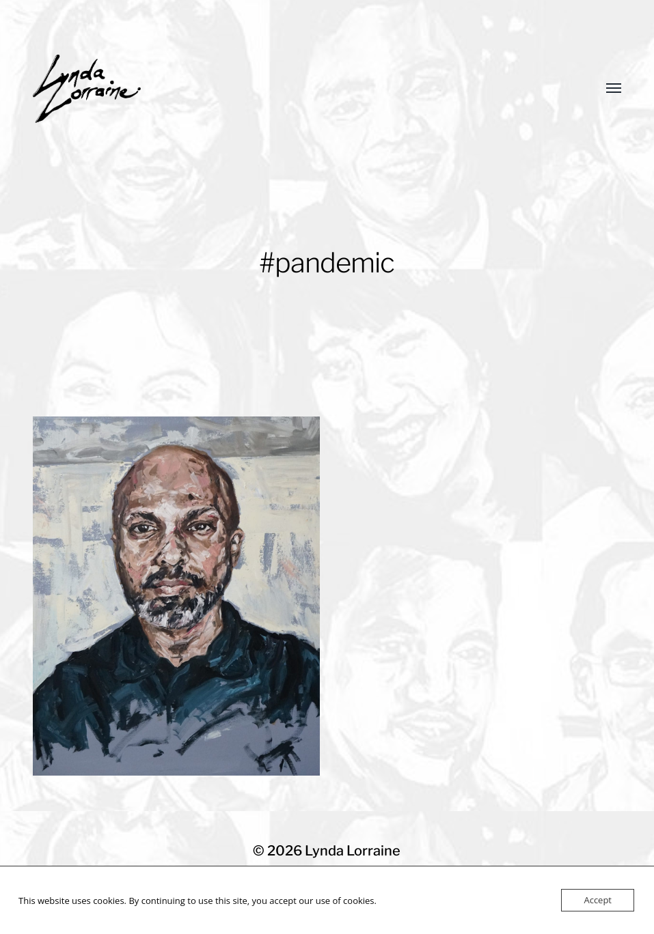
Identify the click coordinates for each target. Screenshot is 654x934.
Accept (598, 900)
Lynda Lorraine (352, 851)
